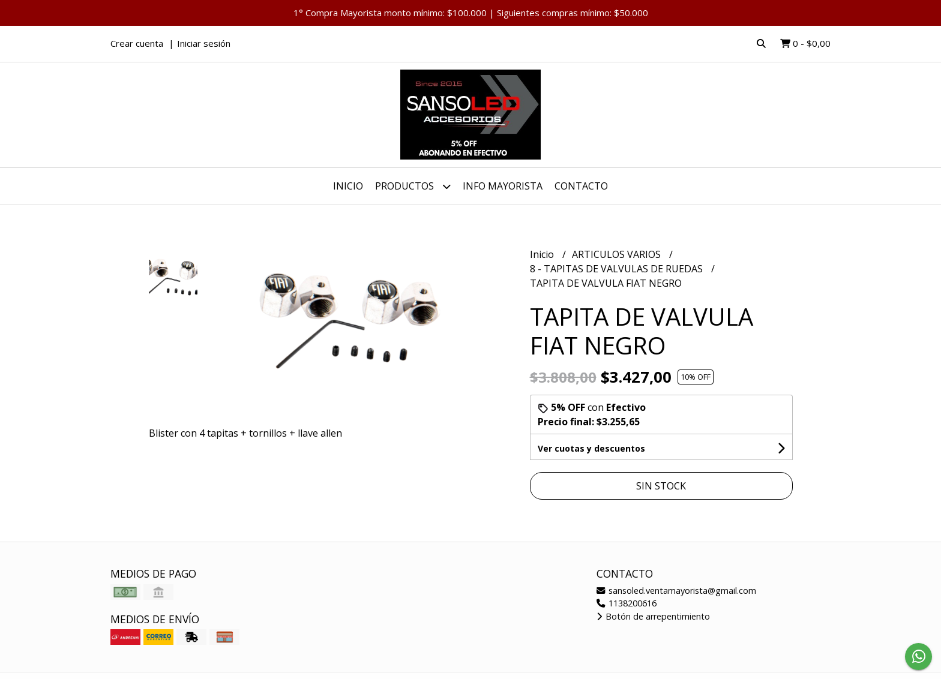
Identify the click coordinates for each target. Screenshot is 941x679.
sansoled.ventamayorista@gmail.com (676, 590)
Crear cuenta (136, 43)
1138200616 (627, 603)
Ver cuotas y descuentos (591, 448)
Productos (413, 186)
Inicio (348, 186)
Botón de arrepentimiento (653, 616)
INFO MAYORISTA (503, 186)
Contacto (581, 186)
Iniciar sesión (203, 43)
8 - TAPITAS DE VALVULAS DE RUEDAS (617, 268)
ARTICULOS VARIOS (617, 254)
